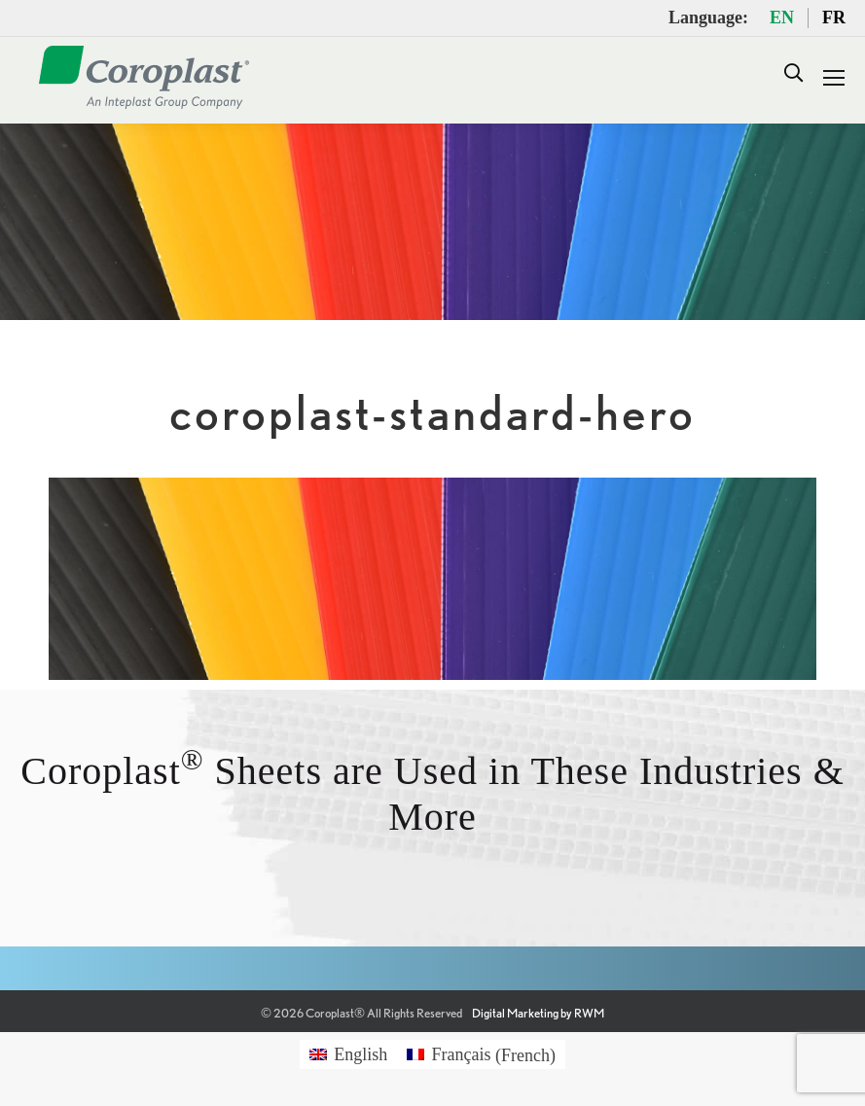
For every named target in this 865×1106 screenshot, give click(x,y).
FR (834, 17)
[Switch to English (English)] (348, 1055)
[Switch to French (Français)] (481, 1055)
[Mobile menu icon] (834, 77)
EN (782, 17)
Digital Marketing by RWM (538, 1013)
